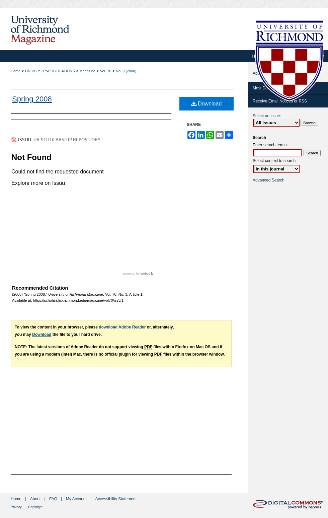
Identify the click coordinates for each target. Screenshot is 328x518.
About (35, 499)
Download (206, 103)
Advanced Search (268, 180)
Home (15, 71)
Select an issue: (267, 116)
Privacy (16, 507)
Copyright (35, 507)
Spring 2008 (32, 99)
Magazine (87, 71)
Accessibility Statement (116, 499)
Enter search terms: (270, 145)
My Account (76, 499)
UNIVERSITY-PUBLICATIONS (50, 71)
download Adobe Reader (122, 327)
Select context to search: (275, 160)
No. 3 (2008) (126, 71)
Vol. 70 (105, 71)
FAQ (53, 499)
